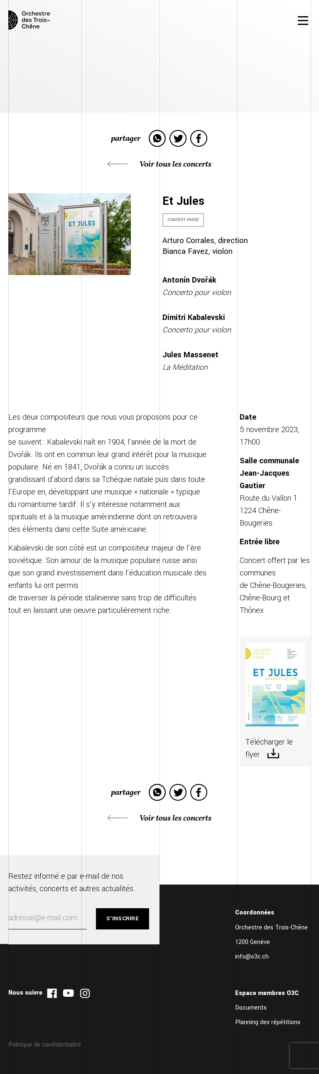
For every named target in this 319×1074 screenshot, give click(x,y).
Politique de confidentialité (44, 1044)
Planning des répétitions (267, 1022)
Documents (251, 1007)
